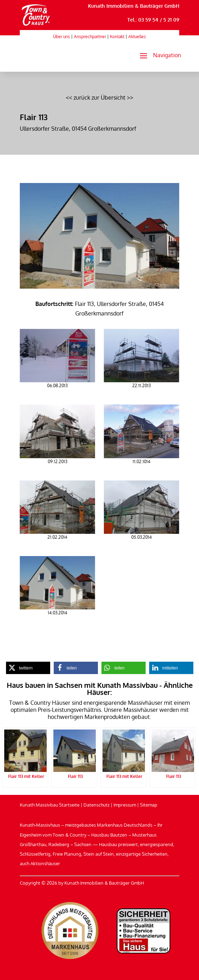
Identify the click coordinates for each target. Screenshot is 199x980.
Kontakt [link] (117, 36)
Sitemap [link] (148, 805)
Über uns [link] (61, 36)
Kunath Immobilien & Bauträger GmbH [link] (133, 6)
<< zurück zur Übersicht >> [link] (99, 97)
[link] (36, 25)
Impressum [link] (124, 805)
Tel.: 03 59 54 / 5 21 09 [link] (153, 20)
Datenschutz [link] (96, 805)
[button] (157, 55)
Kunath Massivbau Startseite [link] (50, 805)
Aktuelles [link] (137, 36)
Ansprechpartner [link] (90, 36)
